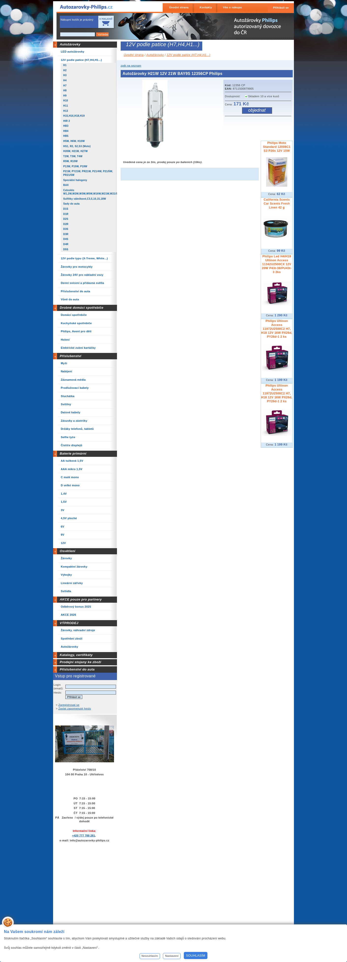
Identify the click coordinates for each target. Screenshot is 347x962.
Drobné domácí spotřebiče (81, 307)
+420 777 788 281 (83, 835)
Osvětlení (67, 551)
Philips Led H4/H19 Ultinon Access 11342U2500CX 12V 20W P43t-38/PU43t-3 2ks (276, 264)
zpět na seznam (131, 65)
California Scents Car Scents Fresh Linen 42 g (277, 203)
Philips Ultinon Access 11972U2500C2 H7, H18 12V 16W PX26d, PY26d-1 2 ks (276, 328)
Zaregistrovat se (69, 704)
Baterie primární (73, 453)
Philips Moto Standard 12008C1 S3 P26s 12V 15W (276, 147)
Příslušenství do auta (77, 669)
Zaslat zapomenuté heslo (74, 708)
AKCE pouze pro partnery (81, 599)
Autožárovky (70, 44)
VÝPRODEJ (69, 623)
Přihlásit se (281, 7)
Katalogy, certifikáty (76, 655)
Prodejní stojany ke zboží (80, 662)
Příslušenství (70, 356)
